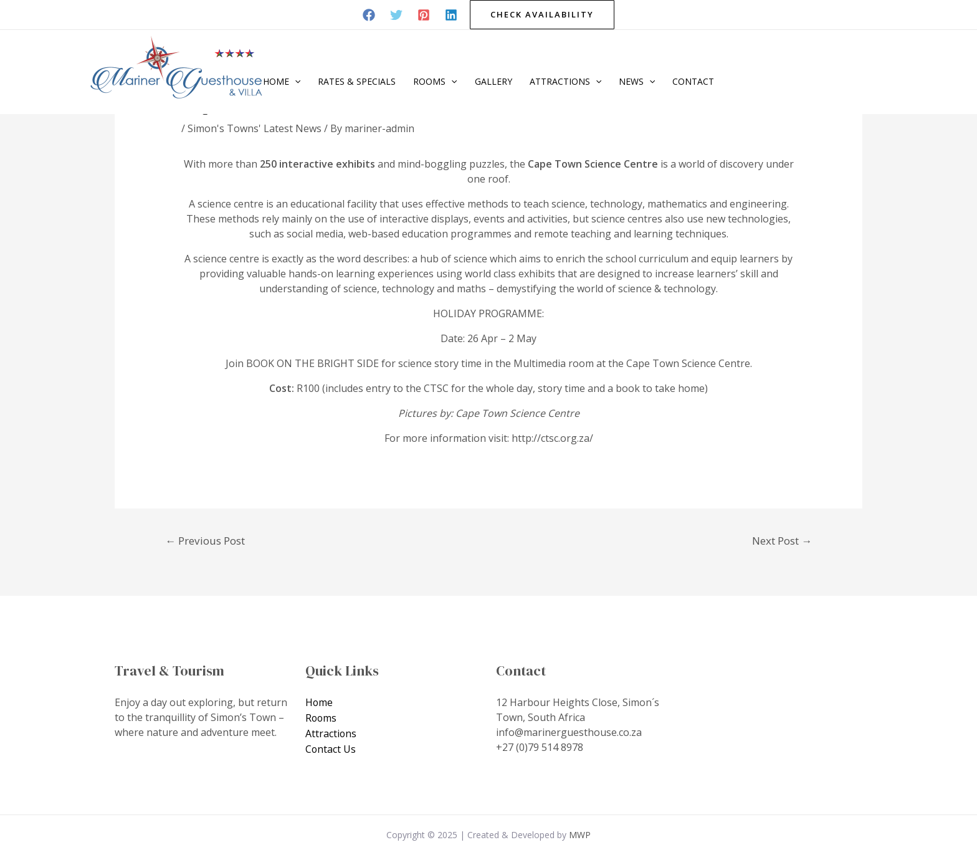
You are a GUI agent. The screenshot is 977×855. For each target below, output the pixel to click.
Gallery (493, 81)
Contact (693, 81)
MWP (580, 835)
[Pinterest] (423, 15)
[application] (294, 81)
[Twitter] (396, 15)
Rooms (435, 81)
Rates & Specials (357, 81)
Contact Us (330, 747)
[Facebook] (369, 15)
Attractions (565, 81)
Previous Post (205, 540)
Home (281, 81)
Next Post (782, 540)
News (637, 81)
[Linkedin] (451, 15)
